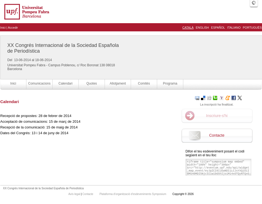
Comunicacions (39, 83)
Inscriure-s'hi (217, 115)
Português (252, 27)
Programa (170, 83)
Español (218, 27)
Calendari (65, 83)
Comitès (144, 83)
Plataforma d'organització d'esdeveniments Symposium (133, 194)
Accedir (13, 27)
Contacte (216, 135)
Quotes (91, 83)
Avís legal (74, 194)
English (202, 27)
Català (188, 27)
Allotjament (118, 83)
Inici (3, 27)
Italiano (233, 27)
